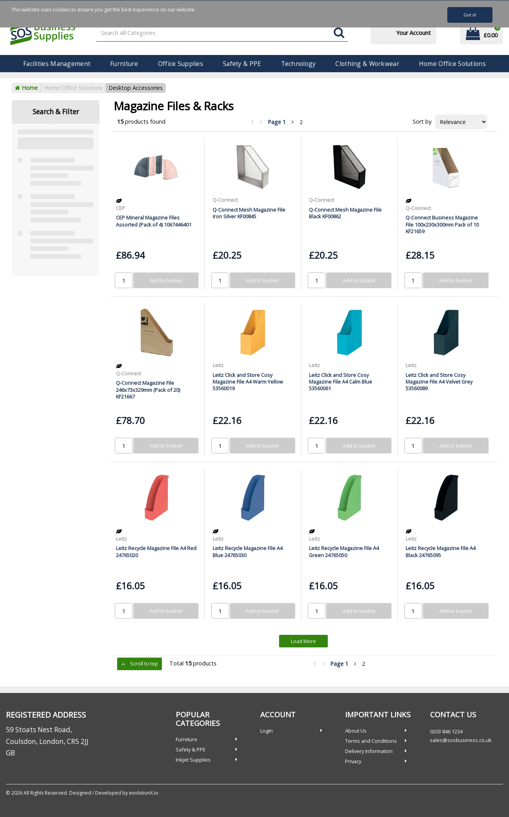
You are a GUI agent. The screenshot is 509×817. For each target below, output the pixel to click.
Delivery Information (369, 751)
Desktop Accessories (135, 87)
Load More (303, 641)
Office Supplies (180, 63)
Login (266, 730)
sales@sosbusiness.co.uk (461, 740)
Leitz (218, 365)
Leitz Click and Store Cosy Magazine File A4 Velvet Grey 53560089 (439, 381)
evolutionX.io (143, 793)
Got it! (469, 15)
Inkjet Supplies (193, 759)
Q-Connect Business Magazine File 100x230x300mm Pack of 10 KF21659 (442, 224)
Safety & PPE (242, 63)
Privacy (353, 761)
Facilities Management (56, 63)
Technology (298, 63)
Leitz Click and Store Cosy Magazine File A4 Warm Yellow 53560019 (248, 381)
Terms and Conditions (371, 740)
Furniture (124, 63)
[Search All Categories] (222, 33)
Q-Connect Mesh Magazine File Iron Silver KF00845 (249, 213)
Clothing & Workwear (367, 63)
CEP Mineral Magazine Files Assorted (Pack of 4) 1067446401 (153, 221)
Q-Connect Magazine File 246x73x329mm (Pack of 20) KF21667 (148, 389)
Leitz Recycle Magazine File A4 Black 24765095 (441, 551)
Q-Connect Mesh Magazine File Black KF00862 (345, 213)
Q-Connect (225, 199)
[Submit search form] (339, 33)
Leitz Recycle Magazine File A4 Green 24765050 (344, 551)
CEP (120, 208)
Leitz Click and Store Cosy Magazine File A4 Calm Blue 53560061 (340, 381)
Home (26, 87)
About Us (356, 730)
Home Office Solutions (452, 63)
